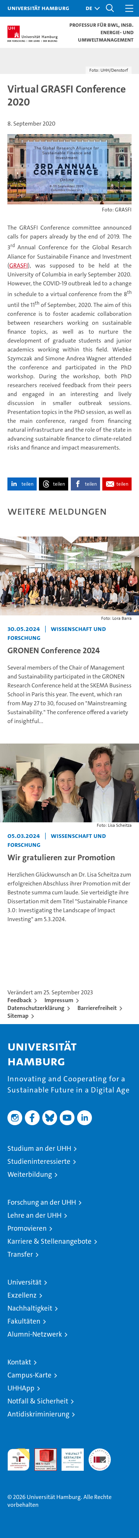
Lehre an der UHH (34, 1215)
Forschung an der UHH (41, 1202)
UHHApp (20, 1388)
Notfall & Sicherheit (37, 1401)
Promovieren (27, 1228)
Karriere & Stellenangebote (49, 1241)
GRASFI (18, 265)
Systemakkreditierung (100, 1452)
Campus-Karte (29, 1375)
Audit (41, 1452)
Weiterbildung (29, 1174)
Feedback (19, 1000)
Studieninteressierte (38, 1161)
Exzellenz (22, 1295)
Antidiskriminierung (38, 1414)
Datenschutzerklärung (35, 1008)
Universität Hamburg (38, 8)
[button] (91, 8)
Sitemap (18, 1016)
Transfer (20, 1254)
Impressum (58, 1000)
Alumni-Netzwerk (34, 1334)
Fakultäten (23, 1321)
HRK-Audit (69, 1456)
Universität (24, 1282)
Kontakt (19, 1362)
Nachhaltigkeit (29, 1308)
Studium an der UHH (39, 1148)
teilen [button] (27, 484)
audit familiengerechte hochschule (18, 1459)
